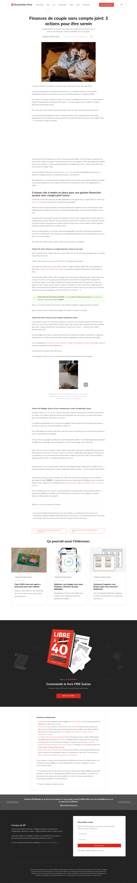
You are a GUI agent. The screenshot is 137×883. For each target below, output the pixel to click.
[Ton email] (99, 839)
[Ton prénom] (99, 833)
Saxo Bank (75, 727)
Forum (78, 5)
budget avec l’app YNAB (48, 269)
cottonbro (42, 504)
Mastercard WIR (59, 750)
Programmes (62, 5)
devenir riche (76, 721)
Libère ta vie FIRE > (68, 696)
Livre (54, 5)
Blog (48, 5)
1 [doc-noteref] (80, 439)
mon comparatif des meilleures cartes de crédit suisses (57, 755)
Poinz (41, 750)
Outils (71, 5)
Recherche (86, 5)
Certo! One (47, 750)
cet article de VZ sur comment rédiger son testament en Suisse (67, 343)
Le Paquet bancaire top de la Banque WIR (53, 737)
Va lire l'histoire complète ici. (50, 842)
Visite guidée (40, 5)
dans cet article (66, 172)
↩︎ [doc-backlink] (88, 518)
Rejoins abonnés (106, 4)
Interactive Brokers (45, 727)
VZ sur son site (50, 413)
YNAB (41, 721)
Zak (86, 91)
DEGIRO (61, 727)
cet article (61, 739)
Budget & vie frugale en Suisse (51, 36)
